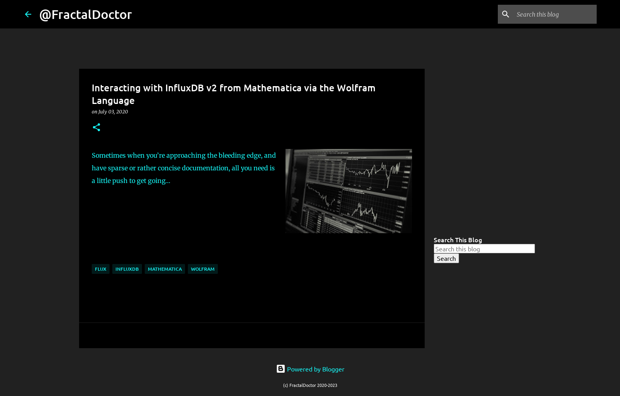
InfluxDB (127, 269)
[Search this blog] (555, 14)
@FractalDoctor (85, 14)
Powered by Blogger (310, 369)
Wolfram (203, 269)
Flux (100, 269)
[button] (96, 128)
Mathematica (165, 269)
